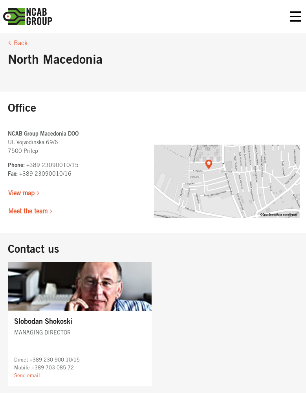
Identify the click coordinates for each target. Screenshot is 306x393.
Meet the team (28, 211)
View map (21, 193)
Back (20, 43)
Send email (27, 375)
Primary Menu (296, 17)
